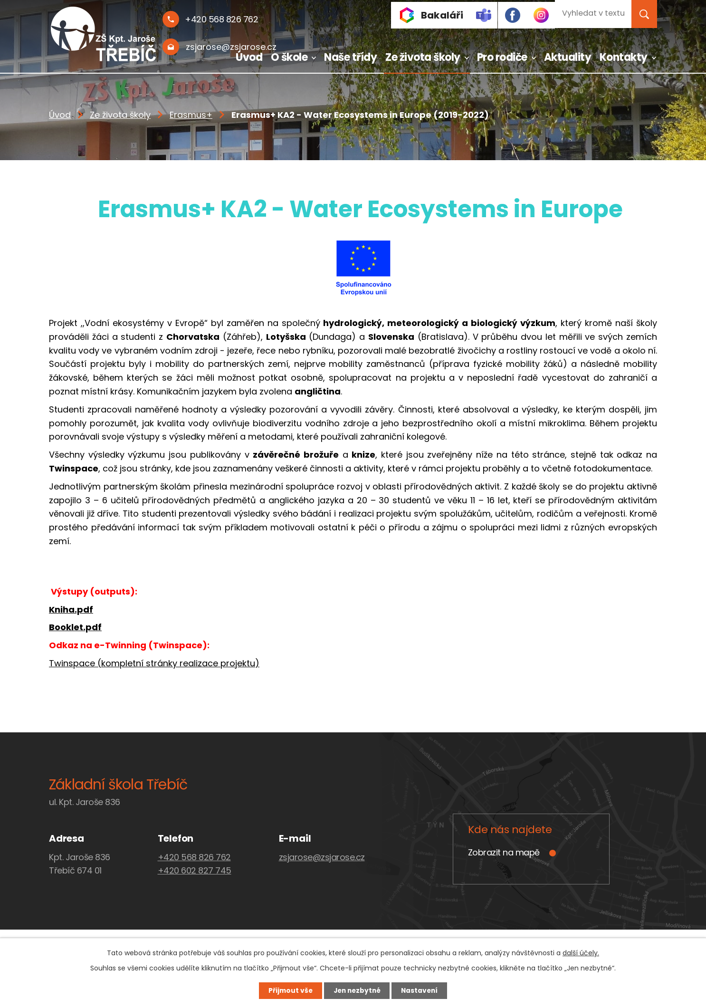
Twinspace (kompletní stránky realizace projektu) (154, 663)
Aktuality (568, 57)
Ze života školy (422, 57)
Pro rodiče (502, 57)
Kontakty (624, 57)
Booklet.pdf (75, 627)
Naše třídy (350, 57)
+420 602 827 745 (194, 870)
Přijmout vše (287, 990)
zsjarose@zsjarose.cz (322, 857)
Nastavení (422, 990)
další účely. (581, 952)
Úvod (249, 57)
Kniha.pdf (71, 609)
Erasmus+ (191, 115)
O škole (289, 57)
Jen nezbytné (357, 990)
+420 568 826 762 (194, 857)
